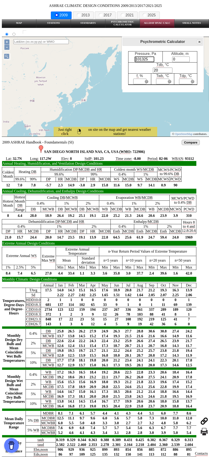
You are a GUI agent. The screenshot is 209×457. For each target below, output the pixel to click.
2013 (83, 15)
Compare (190, 142)
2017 (105, 15)
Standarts (88, 22)
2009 (61, 15)
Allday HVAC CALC (157, 22)
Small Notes (192, 22)
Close (199, 42)
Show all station (38, 32)
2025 (149, 15)
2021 (127, 15)
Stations (53, 22)
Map (19, 22)
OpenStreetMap (183, 134)
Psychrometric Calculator (122, 23)
